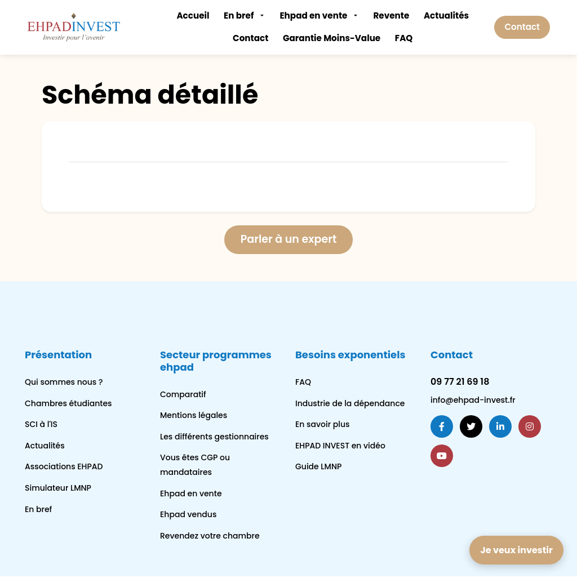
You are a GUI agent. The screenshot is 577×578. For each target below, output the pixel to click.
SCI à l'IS (41, 425)
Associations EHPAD (64, 468)
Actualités (446, 15)
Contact (250, 38)
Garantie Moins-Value (331, 38)
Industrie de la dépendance (350, 404)
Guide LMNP (318, 468)
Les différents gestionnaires (214, 437)
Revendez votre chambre (210, 537)
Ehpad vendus (188, 515)
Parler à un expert (288, 240)
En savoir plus (322, 425)
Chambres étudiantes (68, 404)
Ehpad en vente (313, 15)
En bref (239, 15)
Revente (391, 15)
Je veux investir (516, 550)
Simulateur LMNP (58, 489)
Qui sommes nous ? (64, 383)
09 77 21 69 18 (459, 382)
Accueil (192, 15)
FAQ (403, 38)
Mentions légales (193, 416)
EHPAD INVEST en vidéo (340, 446)
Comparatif (183, 395)
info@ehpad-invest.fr (473, 401)
